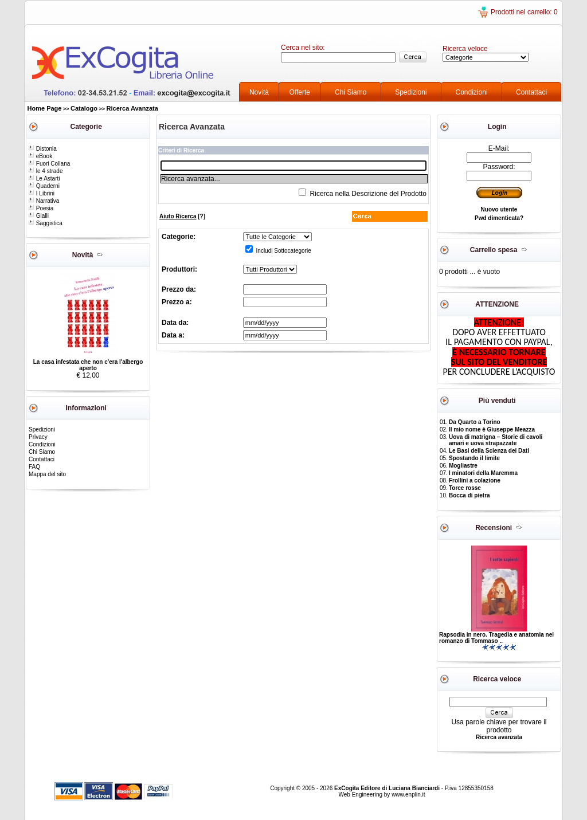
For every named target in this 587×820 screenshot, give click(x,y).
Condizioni (472, 92)
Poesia (40, 208)
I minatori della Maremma (483, 473)
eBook (40, 156)
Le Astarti (44, 178)
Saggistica (45, 223)
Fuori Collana (49, 163)
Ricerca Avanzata (132, 108)
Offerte (299, 92)
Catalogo (84, 108)
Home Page (45, 108)
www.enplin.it (408, 794)
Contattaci (531, 92)
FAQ (34, 467)
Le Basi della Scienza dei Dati (489, 451)
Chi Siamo (350, 92)
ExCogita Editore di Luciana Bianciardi (387, 788)
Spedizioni (410, 92)
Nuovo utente (499, 209)
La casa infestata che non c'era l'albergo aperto (88, 365)
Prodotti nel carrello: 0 (524, 12)
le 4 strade (45, 171)
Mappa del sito (47, 474)
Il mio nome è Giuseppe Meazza (492, 429)
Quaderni (44, 186)
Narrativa (43, 201)
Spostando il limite (474, 458)
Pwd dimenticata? (499, 218)
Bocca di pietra (469, 495)
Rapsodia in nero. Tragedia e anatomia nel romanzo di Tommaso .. (496, 637)
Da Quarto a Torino (474, 422)
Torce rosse (465, 488)
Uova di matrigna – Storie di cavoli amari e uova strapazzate (495, 440)
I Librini (41, 193)
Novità (259, 92)
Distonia (42, 149)
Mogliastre (463, 465)
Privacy (38, 437)
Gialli (38, 216)
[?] (182, 216)
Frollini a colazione (474, 480)
